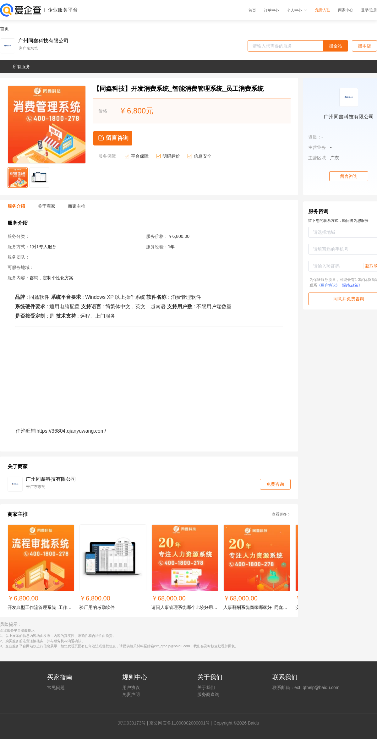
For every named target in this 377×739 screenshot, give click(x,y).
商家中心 (345, 10)
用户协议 (131, 687)
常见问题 (56, 687)
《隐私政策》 (351, 285)
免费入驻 (322, 10)
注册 (373, 10)
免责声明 (131, 694)
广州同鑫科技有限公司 (43, 40)
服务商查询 (208, 694)
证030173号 (134, 722)
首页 (252, 10)
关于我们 (206, 687)
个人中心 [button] (297, 10)
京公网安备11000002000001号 (179, 722)
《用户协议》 (328, 285)
